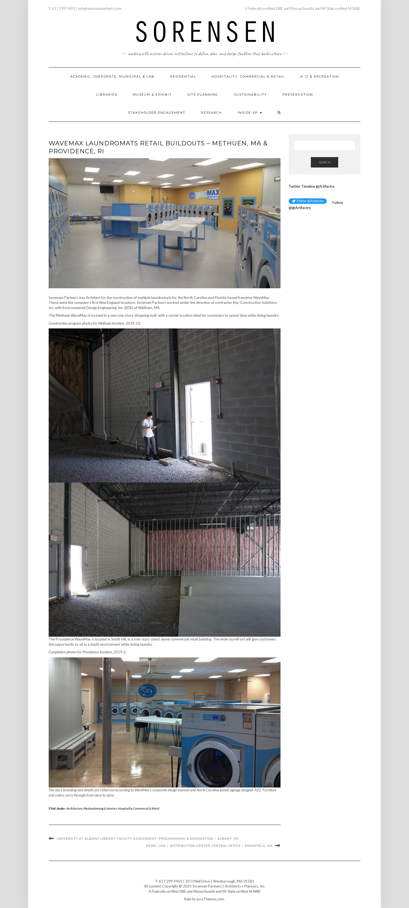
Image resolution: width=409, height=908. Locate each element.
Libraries (106, 94)
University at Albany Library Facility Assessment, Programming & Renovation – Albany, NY (148, 839)
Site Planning (202, 94)
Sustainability (250, 94)
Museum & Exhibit (152, 94)
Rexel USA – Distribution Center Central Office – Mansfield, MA (209, 846)
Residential (183, 76)
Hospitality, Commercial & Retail (248, 76)
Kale (187, 899)
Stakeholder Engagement (156, 112)
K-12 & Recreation (319, 76)
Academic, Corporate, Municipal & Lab (112, 76)
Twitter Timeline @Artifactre (311, 186)
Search (324, 162)
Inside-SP (250, 112)
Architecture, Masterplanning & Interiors (91, 808)
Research (211, 112)
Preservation (297, 94)
